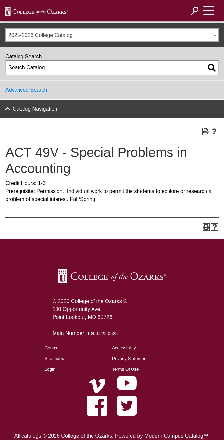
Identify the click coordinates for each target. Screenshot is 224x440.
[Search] (195, 11)
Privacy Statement (130, 358)
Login (50, 369)
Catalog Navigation (35, 109)
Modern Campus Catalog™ (176, 436)
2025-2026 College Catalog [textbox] (40, 35)
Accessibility (124, 347)
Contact (52, 347)
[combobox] (112, 35)
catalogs (31, 436)
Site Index (54, 358)
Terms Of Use (125, 369)
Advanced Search (26, 90)
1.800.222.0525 (102, 333)
